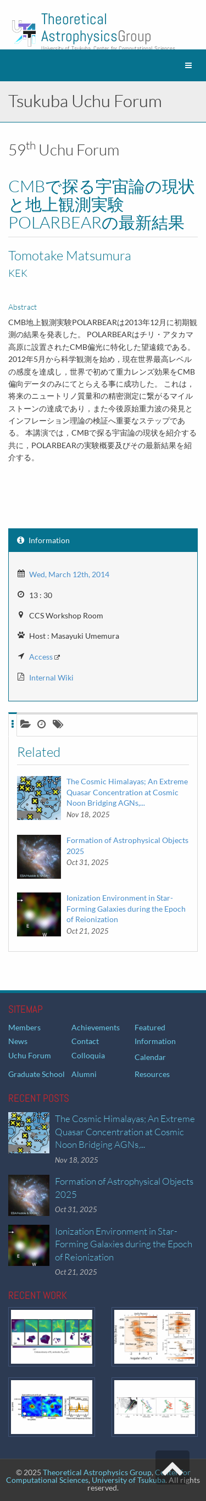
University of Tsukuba (128, 1480)
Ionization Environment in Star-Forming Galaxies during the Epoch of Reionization (126, 908)
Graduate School (36, 1074)
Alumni (84, 1074)
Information (155, 1041)
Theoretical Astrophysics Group (97, 1472)
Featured (150, 1027)
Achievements (95, 1027)
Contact (85, 1041)
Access (41, 656)
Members (24, 1027)
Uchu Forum (29, 1055)
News (17, 1041)
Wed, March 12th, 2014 (69, 574)
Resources (152, 1074)
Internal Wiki (51, 677)
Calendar (150, 1057)
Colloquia (88, 1055)
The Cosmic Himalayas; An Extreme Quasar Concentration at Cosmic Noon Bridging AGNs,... (127, 792)
